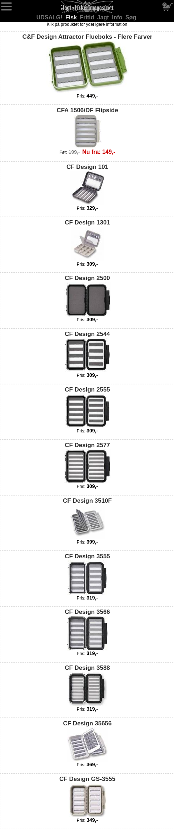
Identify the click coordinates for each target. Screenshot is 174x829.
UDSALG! (50, 17)
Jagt (103, 17)
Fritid (88, 17)
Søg (130, 17)
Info (118, 17)
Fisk (71, 17)
